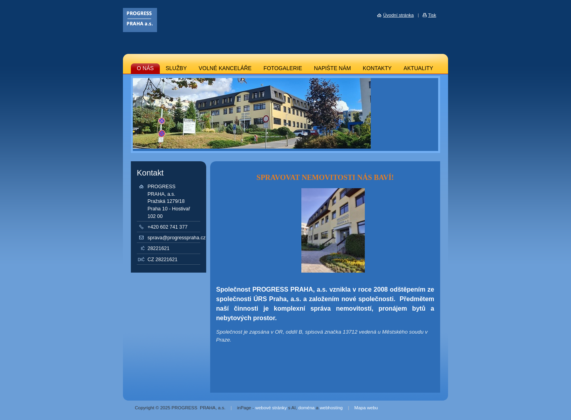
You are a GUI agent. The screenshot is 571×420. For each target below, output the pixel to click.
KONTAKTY (377, 68)
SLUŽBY (176, 68)
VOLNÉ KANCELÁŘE (225, 68)
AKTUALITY (418, 68)
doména (306, 407)
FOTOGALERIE (283, 68)
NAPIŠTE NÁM (332, 68)
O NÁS (145, 68)
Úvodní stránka (398, 15)
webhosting (331, 407)
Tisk (432, 15)
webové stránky (271, 407)
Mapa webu (366, 407)
